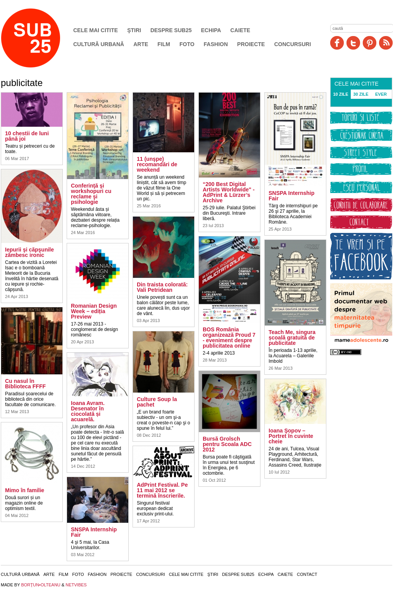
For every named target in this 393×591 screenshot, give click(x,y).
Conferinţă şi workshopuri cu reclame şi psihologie (91, 194)
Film (163, 44)
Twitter (353, 43)
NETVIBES (76, 584)
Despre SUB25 (171, 30)
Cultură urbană (98, 44)
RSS (386, 43)
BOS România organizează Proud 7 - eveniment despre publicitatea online (229, 337)
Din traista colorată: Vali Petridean (162, 287)
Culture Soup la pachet (157, 402)
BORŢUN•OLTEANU (40, 584)
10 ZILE (340, 94)
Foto (187, 44)
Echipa (211, 30)
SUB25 (39, 38)
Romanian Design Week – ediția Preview (94, 311)
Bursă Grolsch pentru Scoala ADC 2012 (227, 444)
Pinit (369, 43)
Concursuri (292, 44)
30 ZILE (360, 94)
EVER (381, 94)
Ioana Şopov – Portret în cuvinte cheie (291, 436)
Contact (307, 574)
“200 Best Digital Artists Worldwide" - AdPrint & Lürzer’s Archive (229, 192)
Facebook (337, 43)
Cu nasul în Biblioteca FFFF (25, 383)
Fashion (216, 44)
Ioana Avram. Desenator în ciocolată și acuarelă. (88, 411)
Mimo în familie (24, 490)
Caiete (240, 30)
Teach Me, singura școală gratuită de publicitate (292, 337)
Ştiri (134, 30)
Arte (140, 44)
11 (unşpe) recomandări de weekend (157, 164)
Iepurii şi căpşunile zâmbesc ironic (29, 252)
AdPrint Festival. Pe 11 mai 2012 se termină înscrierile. (162, 490)
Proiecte (251, 44)
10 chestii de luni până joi (27, 136)
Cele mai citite (95, 30)
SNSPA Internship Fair (94, 532)
